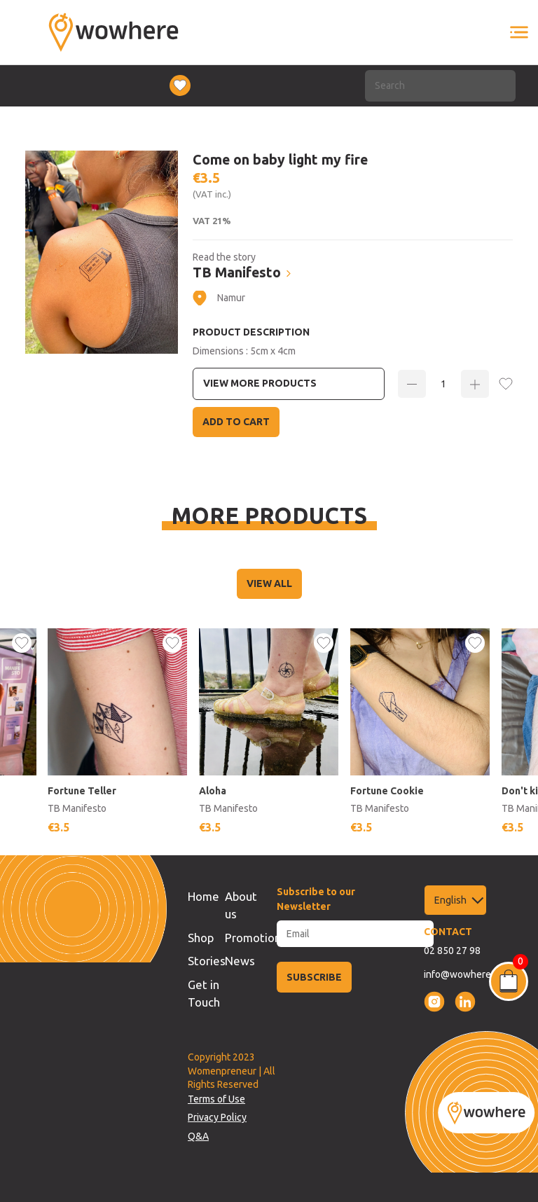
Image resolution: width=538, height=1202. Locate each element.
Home (203, 896)
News (240, 960)
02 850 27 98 (452, 950)
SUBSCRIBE (314, 977)
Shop (201, 937)
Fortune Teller (82, 790)
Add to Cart (236, 421)
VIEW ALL (269, 583)
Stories (207, 960)
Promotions (256, 937)
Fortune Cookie (387, 790)
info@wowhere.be (464, 974)
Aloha (212, 790)
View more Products (260, 383)
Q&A (198, 1136)
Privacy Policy (217, 1117)
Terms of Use (216, 1099)
